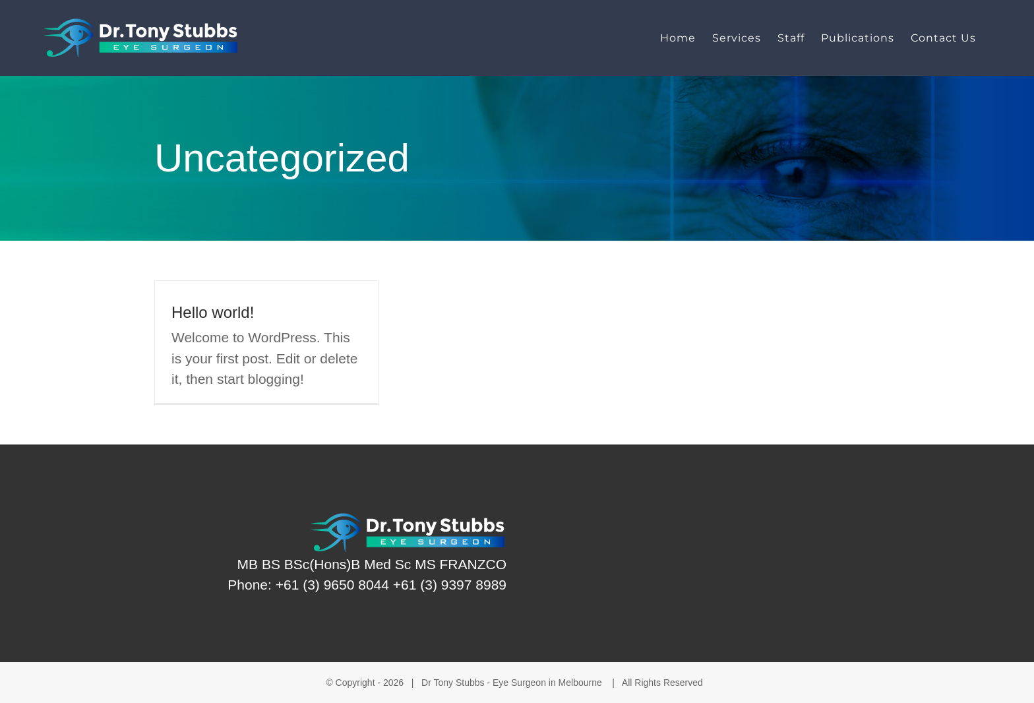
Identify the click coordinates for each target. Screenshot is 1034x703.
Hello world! (212, 312)
